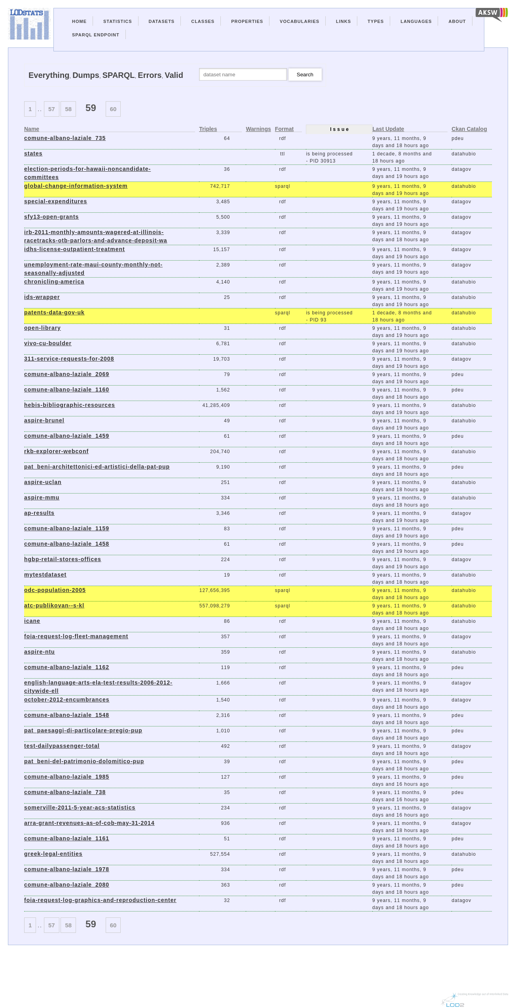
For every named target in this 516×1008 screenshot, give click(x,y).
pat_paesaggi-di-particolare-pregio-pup (83, 730)
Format (284, 129)
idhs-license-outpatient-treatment (74, 249)
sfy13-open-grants (51, 217)
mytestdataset (45, 574)
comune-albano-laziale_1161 (66, 838)
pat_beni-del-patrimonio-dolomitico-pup (84, 761)
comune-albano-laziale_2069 (66, 374)
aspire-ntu (39, 652)
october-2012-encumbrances (67, 699)
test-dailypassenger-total (62, 746)
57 (51, 109)
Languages (416, 21)
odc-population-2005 (55, 590)
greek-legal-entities (53, 854)
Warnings (258, 129)
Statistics (117, 21)
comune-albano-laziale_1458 (66, 544)
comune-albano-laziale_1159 (66, 528)
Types (376, 21)
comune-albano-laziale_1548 (66, 715)
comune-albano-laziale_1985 (66, 776)
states (33, 153)
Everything (48, 75)
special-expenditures (55, 201)
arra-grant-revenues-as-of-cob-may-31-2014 (89, 823)
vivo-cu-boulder (48, 343)
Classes (202, 21)
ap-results (39, 513)
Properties (247, 21)
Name (31, 129)
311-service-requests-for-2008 (69, 359)
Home (79, 21)
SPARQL (118, 75)
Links (343, 21)
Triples (208, 129)
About (457, 21)
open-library (42, 328)
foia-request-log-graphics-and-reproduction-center (100, 900)
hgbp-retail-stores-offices (62, 559)
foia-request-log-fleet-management (76, 636)
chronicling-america (54, 281)
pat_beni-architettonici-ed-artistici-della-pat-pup (97, 466)
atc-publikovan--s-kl (54, 605)
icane (32, 621)
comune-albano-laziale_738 (65, 792)
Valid (174, 75)
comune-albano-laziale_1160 (66, 389)
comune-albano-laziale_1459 (66, 436)
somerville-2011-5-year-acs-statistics (79, 807)
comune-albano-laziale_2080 (66, 884)
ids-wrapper (42, 297)
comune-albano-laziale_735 (65, 138)
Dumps (85, 75)
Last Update (388, 129)
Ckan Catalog (469, 129)
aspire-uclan (42, 482)
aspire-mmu (41, 497)
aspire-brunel (44, 420)
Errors (149, 75)
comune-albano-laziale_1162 (66, 667)
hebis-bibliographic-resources (69, 405)
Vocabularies (299, 21)
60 (113, 109)
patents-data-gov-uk (54, 312)
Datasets (162, 21)
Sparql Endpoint (96, 34)
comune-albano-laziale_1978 (66, 869)
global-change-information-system (75, 186)
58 (68, 109)
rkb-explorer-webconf (56, 451)
